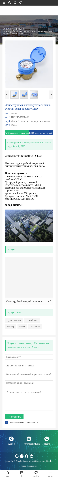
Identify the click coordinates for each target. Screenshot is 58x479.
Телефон (46, 443)
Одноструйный (14, 320)
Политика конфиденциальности (23, 422)
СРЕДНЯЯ (35, 327)
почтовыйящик (29, 443)
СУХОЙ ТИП (32, 320)
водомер (10, 327)
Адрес (11, 443)
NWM (22, 327)
